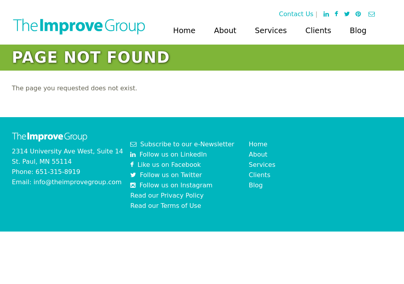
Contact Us (296, 14)
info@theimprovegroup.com (78, 182)
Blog (358, 30)
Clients (318, 30)
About (225, 30)
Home (184, 30)
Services (271, 30)
